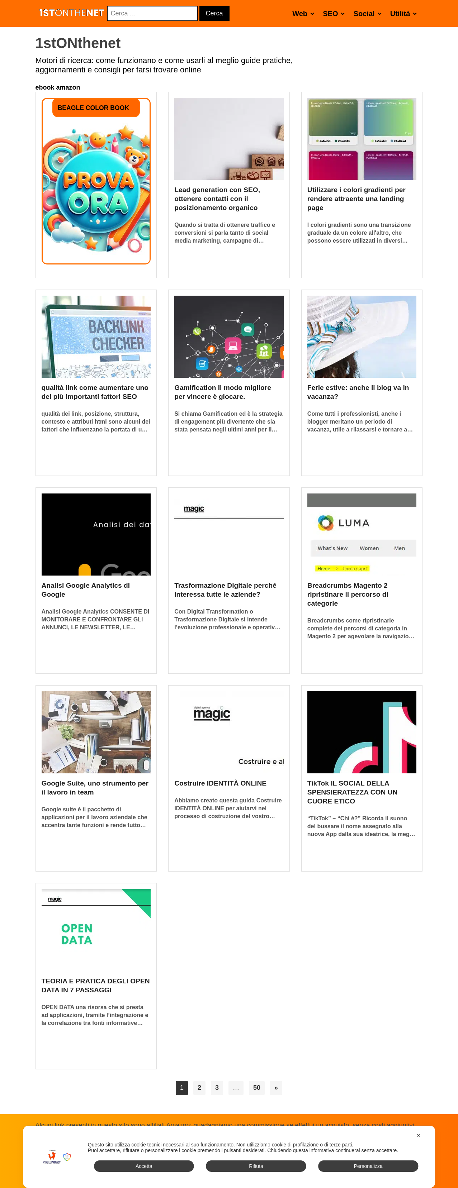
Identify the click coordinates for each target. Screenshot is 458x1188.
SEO (335, 13)
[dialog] (229, 1157)
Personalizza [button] (368, 1166)
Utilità (405, 13)
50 (256, 1087)
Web (304, 13)
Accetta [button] (144, 1166)
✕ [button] (418, 1135)
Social (369, 13)
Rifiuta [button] (256, 1166)
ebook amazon (58, 87)
